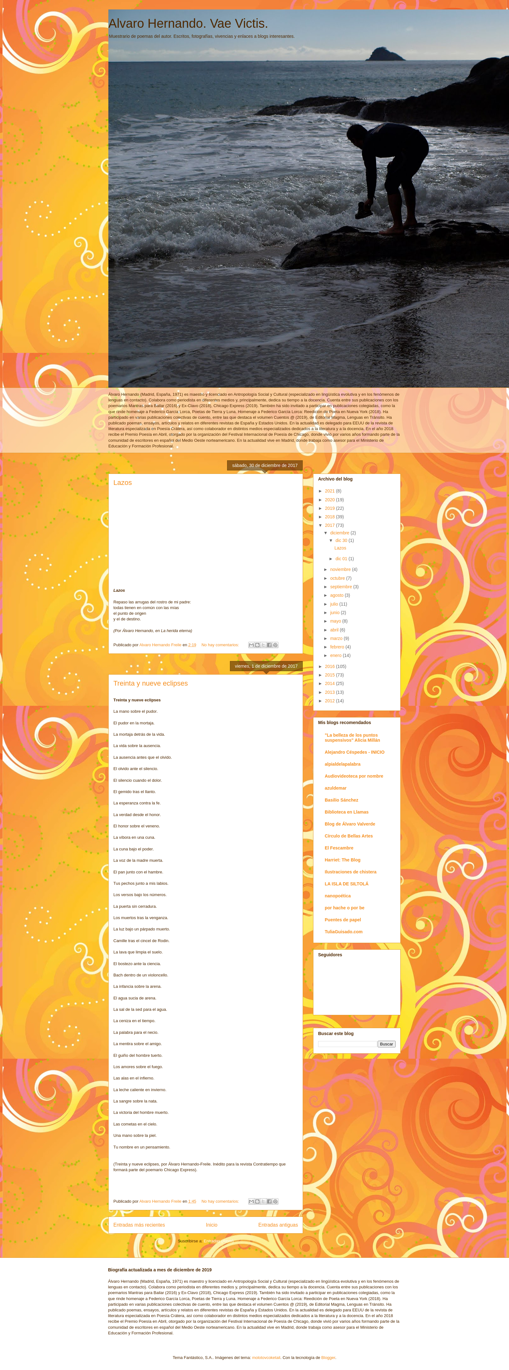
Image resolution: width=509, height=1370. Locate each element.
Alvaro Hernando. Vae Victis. (188, 23)
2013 (330, 692)
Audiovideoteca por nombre (354, 776)
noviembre (341, 569)
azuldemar (335, 788)
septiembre (341, 586)
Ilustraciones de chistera (350, 871)
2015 (330, 674)
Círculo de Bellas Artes (349, 835)
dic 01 (341, 558)
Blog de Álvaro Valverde (350, 823)
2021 (330, 490)
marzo (337, 638)
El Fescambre (339, 847)
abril (335, 629)
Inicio (211, 1225)
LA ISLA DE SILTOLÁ (347, 883)
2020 (330, 499)
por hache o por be (344, 907)
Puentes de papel (343, 919)
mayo (336, 621)
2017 (330, 525)
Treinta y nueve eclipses (150, 683)
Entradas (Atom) (219, 1241)
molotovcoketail (266, 1357)
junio (335, 612)
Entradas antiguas (278, 1225)
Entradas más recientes (139, 1225)
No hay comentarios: (221, 644)
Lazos (122, 482)
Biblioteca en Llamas (347, 812)
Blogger (328, 1357)
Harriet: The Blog (343, 859)
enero (336, 655)
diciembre (340, 532)
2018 (330, 516)
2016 (330, 666)
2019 (330, 508)
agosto (337, 595)
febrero (337, 646)
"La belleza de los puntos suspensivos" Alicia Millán (352, 738)
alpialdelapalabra (343, 764)
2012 (330, 700)
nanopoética (338, 895)
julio (334, 604)
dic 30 (341, 540)
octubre (338, 578)
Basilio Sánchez (341, 800)
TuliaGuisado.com (344, 931)
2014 (330, 683)
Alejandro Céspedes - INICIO (355, 752)
